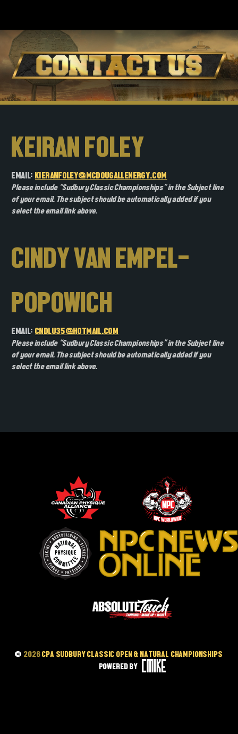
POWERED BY (132, 666)
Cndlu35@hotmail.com (76, 331)
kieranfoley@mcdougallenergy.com (101, 175)
